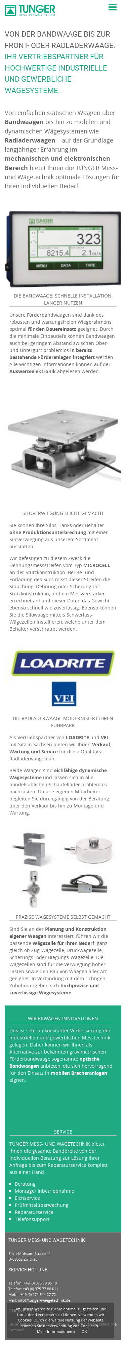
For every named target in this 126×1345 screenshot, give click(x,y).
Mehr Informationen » (56, 1331)
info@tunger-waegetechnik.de (44, 1300)
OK (84, 1331)
